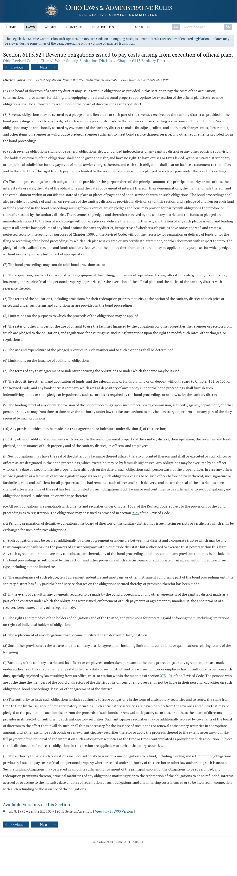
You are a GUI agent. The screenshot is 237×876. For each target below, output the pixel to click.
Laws (30, 27)
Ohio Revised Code (19, 60)
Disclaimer (103, 842)
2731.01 (166, 675)
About (50, 27)
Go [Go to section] (176, 27)
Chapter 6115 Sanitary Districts (144, 60)
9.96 (135, 512)
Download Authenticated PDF (148, 80)
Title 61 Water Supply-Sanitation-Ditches (76, 60)
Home (11, 27)
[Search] (228, 27)
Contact (74, 27)
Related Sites (103, 27)
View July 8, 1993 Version (114, 811)
